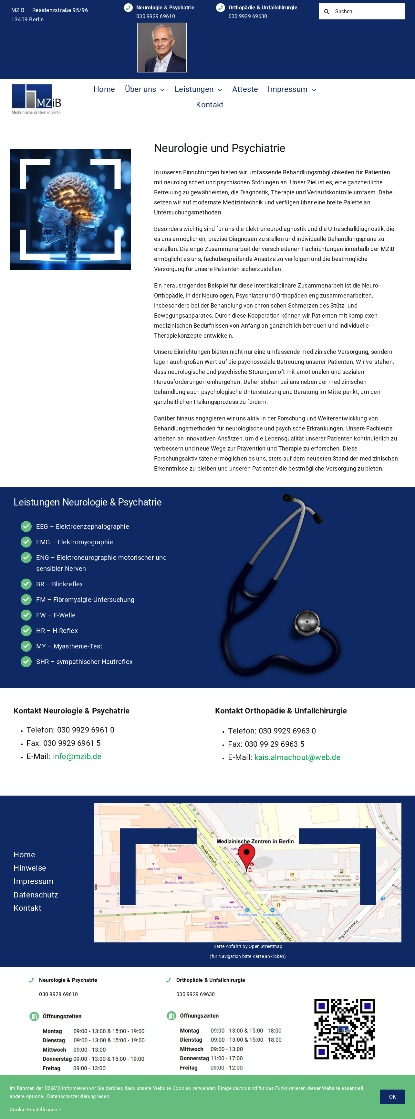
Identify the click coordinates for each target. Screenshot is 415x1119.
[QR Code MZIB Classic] (344, 999)
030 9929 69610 (155, 16)
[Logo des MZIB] (36, 84)
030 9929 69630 (248, 16)
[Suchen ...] (362, 11)
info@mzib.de (77, 756)
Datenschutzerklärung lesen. (78, 1096)
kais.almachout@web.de (297, 757)
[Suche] (327, 11)
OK (392, 1097)
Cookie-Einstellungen (36, 1110)
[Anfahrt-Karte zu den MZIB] (247, 805)
